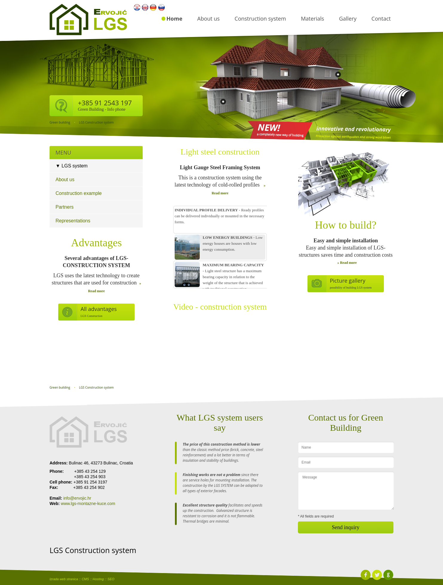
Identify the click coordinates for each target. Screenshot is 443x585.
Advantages (96, 243)
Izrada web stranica (64, 579)
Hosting (98, 579)
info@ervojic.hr (77, 498)
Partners (64, 207)
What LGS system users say (219, 422)
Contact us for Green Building (345, 422)
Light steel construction (220, 151)
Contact (381, 18)
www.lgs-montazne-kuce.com (88, 503)
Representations (73, 220)
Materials (312, 18)
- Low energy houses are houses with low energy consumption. (233, 243)
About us (208, 18)
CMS (85, 579)
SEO (110, 579)
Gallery (348, 18)
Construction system (260, 18)
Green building (60, 122)
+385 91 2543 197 (105, 102)
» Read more (347, 263)
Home (174, 18)
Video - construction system (220, 306)
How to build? (345, 225)
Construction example (79, 193)
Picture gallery (347, 280)
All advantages (99, 308)
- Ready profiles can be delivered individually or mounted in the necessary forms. (219, 216)
